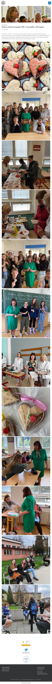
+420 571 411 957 (5, 669)
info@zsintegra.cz (5, 670)
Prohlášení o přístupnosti (15, 679)
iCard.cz (40, 679)
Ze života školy (4, 25)
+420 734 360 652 (5, 667)
